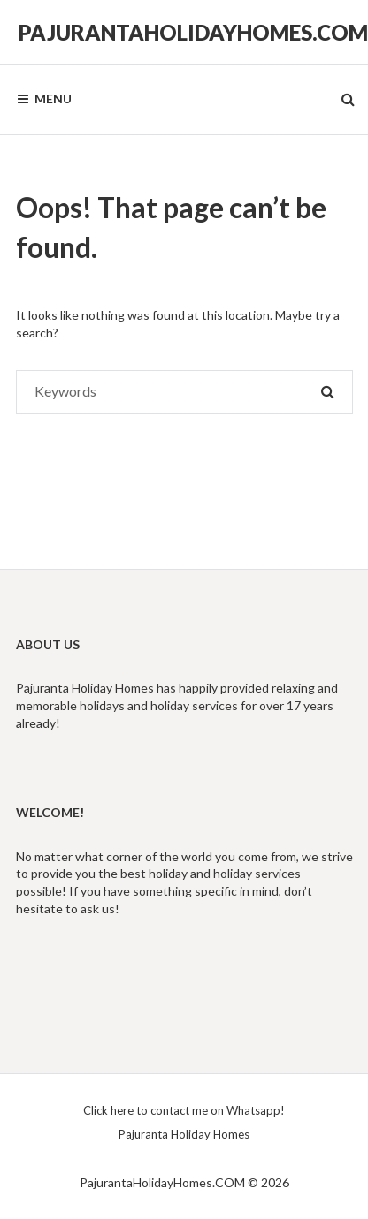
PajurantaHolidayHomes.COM (193, 32)
